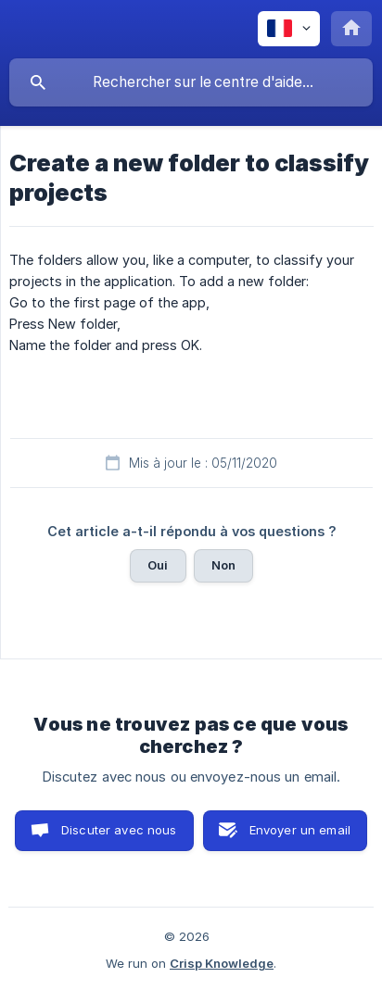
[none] (289, 28)
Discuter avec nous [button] (119, 829)
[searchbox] (191, 82)
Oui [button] (157, 565)
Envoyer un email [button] (299, 829)
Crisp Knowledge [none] (222, 963)
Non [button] (223, 565)
